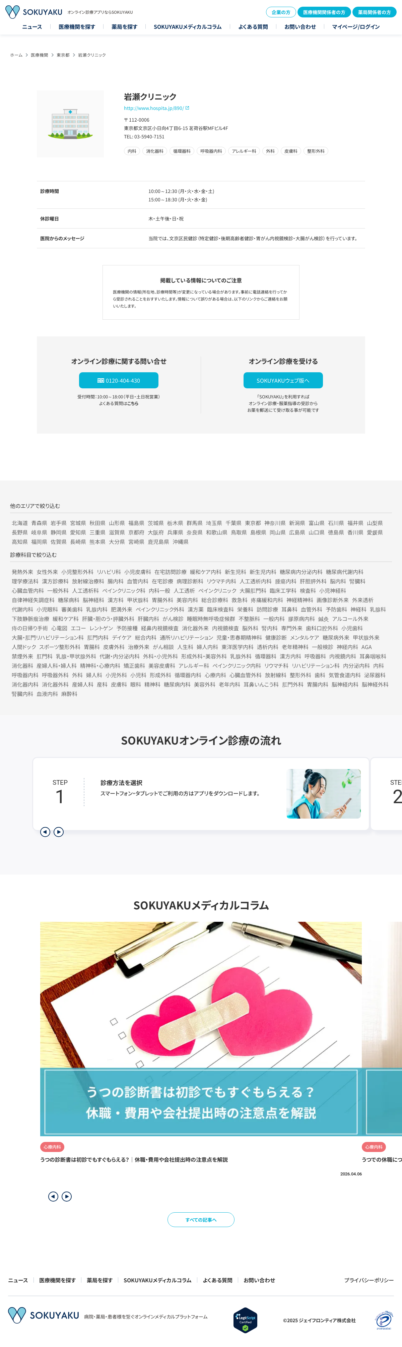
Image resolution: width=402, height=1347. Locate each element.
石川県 (336, 523)
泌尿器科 (375, 675)
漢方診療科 (55, 581)
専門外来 (292, 628)
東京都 (63, 55)
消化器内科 (25, 684)
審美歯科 (72, 609)
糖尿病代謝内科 (344, 572)
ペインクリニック (217, 590)
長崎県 (78, 541)
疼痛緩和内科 (267, 600)
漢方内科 (290, 656)
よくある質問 (253, 26)
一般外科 (58, 590)
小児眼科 (47, 609)
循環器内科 (188, 675)
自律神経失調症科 (33, 600)
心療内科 (215, 675)
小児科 (138, 675)
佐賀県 (59, 541)
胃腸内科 (317, 684)
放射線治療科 (88, 581)
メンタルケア (304, 637)
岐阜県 (39, 532)
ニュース (32, 26)
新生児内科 (263, 572)
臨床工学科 (283, 590)
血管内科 (137, 581)
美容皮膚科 (161, 665)
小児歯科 (352, 628)
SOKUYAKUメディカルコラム (188, 26)
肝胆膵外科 (313, 581)
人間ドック (24, 647)
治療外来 (138, 647)
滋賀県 (117, 532)
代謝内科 (22, 609)
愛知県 (78, 532)
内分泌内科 (356, 665)
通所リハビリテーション (186, 637)
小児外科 (116, 675)
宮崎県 (136, 541)
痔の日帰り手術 (30, 628)
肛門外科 (293, 684)
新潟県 (297, 523)
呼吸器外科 (55, 675)
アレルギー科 (194, 665)
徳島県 (336, 532)
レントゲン (101, 628)
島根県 (258, 532)
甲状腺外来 (366, 637)
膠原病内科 (301, 619)
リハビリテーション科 (316, 665)
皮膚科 (119, 684)
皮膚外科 (114, 647)
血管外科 (311, 609)
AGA (366, 647)
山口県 (317, 532)
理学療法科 (25, 581)
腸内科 (116, 581)
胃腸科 (92, 647)
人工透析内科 (256, 581)
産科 (102, 684)
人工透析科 (85, 590)
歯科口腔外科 (322, 628)
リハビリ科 (109, 572)
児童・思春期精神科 (239, 637)
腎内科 (270, 628)
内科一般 (159, 590)
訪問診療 (267, 609)
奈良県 (195, 532)
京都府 (136, 532)
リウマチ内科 (221, 581)
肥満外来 (121, 609)
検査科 (308, 590)
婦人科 (94, 675)
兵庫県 (175, 532)
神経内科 (347, 647)
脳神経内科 (345, 684)
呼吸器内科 (25, 675)
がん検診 (173, 619)
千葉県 (233, 523)
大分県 (117, 541)
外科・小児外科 (160, 656)
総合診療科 (214, 600)
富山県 (317, 523)
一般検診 (322, 647)
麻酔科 (69, 694)
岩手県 (59, 523)
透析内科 (267, 647)
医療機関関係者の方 (324, 12)
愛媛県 (375, 532)
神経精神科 (299, 600)
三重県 (97, 532)
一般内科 (274, 619)
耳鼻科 (289, 609)
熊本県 (97, 541)
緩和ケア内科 (205, 572)
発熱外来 (22, 572)
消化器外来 (195, 628)
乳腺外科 (241, 656)
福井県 (355, 523)
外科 (77, 675)
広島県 (297, 532)
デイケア (122, 637)
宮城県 (78, 523)
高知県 (20, 541)
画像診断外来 (333, 600)
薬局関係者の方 (374, 12)
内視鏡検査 (225, 628)
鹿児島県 (158, 541)
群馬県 (195, 523)
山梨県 (375, 523)
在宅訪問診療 (170, 572)
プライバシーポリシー (369, 1280)
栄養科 (245, 609)
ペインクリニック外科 (160, 609)
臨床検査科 (220, 609)
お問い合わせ (300, 26)
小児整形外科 (77, 572)
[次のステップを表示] (59, 832)
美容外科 (204, 684)
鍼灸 (323, 619)
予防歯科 (336, 609)
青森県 (39, 523)
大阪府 (156, 532)
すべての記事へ (201, 1219)
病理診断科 (190, 581)
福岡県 (39, 541)
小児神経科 (332, 590)
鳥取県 (239, 532)
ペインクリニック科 (123, 590)
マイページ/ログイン (356, 26)
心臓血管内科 (28, 590)
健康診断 (276, 637)
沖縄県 (181, 541)
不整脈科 (249, 619)
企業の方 (281, 12)
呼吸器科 (315, 656)
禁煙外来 (22, 656)
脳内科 (338, 581)
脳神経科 (93, 600)
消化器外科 (55, 684)
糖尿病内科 (177, 684)
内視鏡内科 (342, 656)
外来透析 (363, 600)
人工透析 (184, 590)
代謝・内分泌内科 (119, 656)
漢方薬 (196, 609)
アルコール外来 (350, 619)
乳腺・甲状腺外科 (76, 656)
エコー (78, 628)
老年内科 (229, 684)
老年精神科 (295, 647)
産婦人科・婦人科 (57, 665)
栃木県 (175, 523)
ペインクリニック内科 (236, 665)
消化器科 (22, 665)
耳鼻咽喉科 (372, 656)
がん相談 (163, 647)
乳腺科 (378, 609)
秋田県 (97, 523)
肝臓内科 (148, 619)
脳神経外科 (375, 684)
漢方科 (116, 600)
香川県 (355, 532)
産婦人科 (82, 684)
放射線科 (275, 675)
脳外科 (250, 628)
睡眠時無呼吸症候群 (211, 619)
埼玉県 (214, 523)
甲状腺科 (137, 600)
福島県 (136, 523)
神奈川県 (275, 523)
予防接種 (127, 628)
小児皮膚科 (137, 572)
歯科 (320, 675)
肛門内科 (98, 637)
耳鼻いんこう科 (261, 684)
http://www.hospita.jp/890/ (154, 108)
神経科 (358, 609)
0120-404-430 (123, 380)
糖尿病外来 (336, 637)
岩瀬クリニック (92, 55)
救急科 (239, 600)
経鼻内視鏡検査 (160, 628)
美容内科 (187, 600)
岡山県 (278, 532)
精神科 (152, 684)
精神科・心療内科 (100, 665)
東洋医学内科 (237, 647)
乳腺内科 (97, 609)
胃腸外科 (162, 600)
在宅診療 (162, 581)
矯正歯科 (134, 665)
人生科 (185, 647)
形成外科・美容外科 (204, 656)
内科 (378, 665)
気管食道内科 (345, 675)
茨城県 (156, 523)
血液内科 (47, 694)
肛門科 (45, 656)
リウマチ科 (276, 665)
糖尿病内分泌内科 (301, 572)
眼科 (135, 684)
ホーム (16, 55)
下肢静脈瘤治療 (30, 619)
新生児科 (235, 572)
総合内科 (145, 637)
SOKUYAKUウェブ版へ (283, 380)
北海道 (20, 523)
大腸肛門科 (253, 590)
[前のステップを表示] (45, 832)
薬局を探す (124, 26)
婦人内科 (207, 647)
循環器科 (265, 656)
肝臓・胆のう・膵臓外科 (108, 619)
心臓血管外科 (245, 675)
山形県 (117, 523)
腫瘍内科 (285, 581)
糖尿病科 (68, 600)
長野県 (20, 532)
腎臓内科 (22, 694)
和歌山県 (216, 532)
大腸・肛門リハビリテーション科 (48, 637)
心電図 (59, 628)
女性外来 (47, 572)
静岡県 (59, 532)
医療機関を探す (77, 26)
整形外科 (300, 675)
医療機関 (39, 55)
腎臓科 (357, 581)
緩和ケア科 (66, 619)
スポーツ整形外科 (59, 647)
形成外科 (160, 675)
